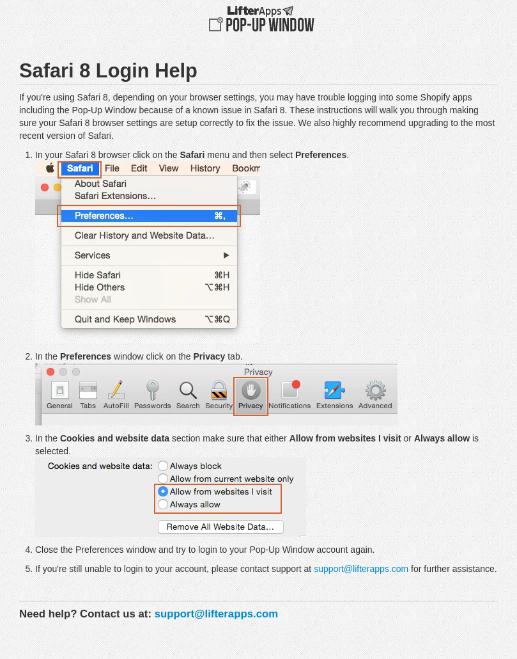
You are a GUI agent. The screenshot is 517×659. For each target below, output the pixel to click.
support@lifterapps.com (361, 569)
